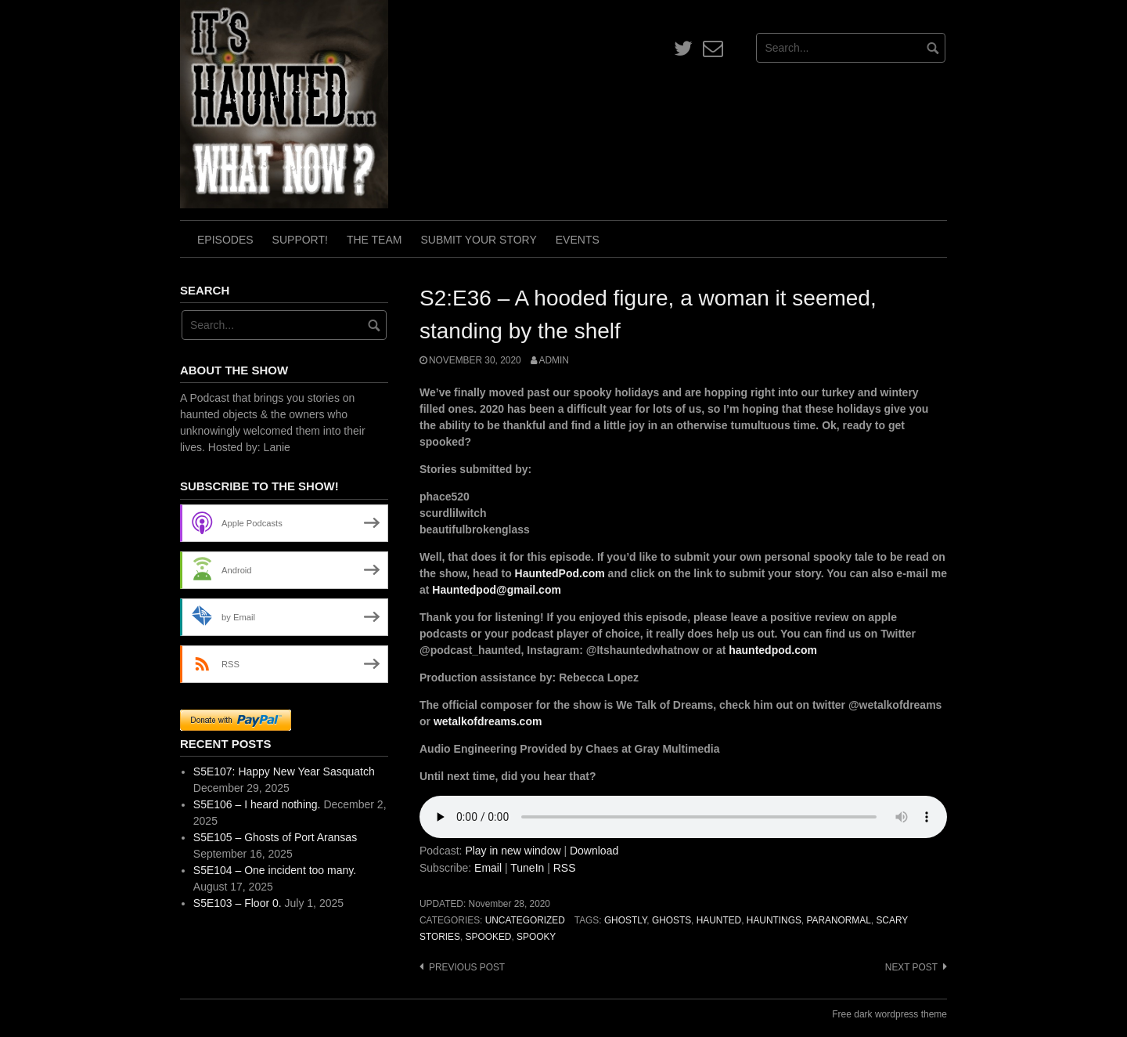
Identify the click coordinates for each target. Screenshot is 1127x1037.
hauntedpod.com (773, 650)
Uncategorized (525, 920)
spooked (489, 936)
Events (578, 239)
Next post (911, 967)
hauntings (774, 920)
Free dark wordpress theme (889, 1014)
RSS (564, 868)
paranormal (838, 920)
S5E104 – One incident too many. (274, 870)
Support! (300, 239)
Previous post (467, 967)
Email (488, 868)
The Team (374, 239)
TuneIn (527, 868)
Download (594, 850)
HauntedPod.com (560, 573)
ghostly (625, 920)
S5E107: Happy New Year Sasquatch (284, 771)
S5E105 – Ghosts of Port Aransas (275, 837)
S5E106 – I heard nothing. (257, 804)
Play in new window (512, 850)
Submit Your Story (478, 239)
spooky (536, 936)
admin (554, 360)
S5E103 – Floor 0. (237, 903)
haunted (719, 920)
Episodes (225, 239)
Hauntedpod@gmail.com (496, 590)
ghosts (671, 920)
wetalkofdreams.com (488, 721)
